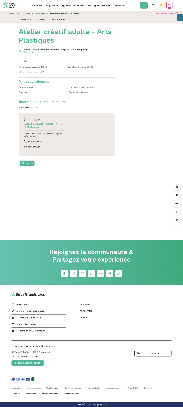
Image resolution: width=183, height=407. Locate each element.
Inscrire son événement (30, 311)
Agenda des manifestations (35, 13)
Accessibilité (133, 388)
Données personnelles (50, 393)
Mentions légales (52, 388)
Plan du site (15, 393)
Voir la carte (29, 52)
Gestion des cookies (71, 393)
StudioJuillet (31, 393)
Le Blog (106, 5)
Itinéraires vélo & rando (30, 330)
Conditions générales (73, 388)
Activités (79, 5)
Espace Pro (22, 304)
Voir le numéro (35, 141)
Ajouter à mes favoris (166, 13)
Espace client (16, 388)
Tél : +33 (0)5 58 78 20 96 (24, 356)
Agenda (66, 5)
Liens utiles (148, 388)
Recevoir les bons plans (27, 363)
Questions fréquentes (29, 324)
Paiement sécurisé (94, 388)
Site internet (34, 147)
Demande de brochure (29, 317)
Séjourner (52, 5)
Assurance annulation (114, 388)
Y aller (29, 163)
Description (25, 20)
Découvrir (37, 5)
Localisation (58, 20)
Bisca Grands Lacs (13, 13)
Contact (41, 20)
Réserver (120, 5)
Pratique (93, 5)
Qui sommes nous (34, 388)
